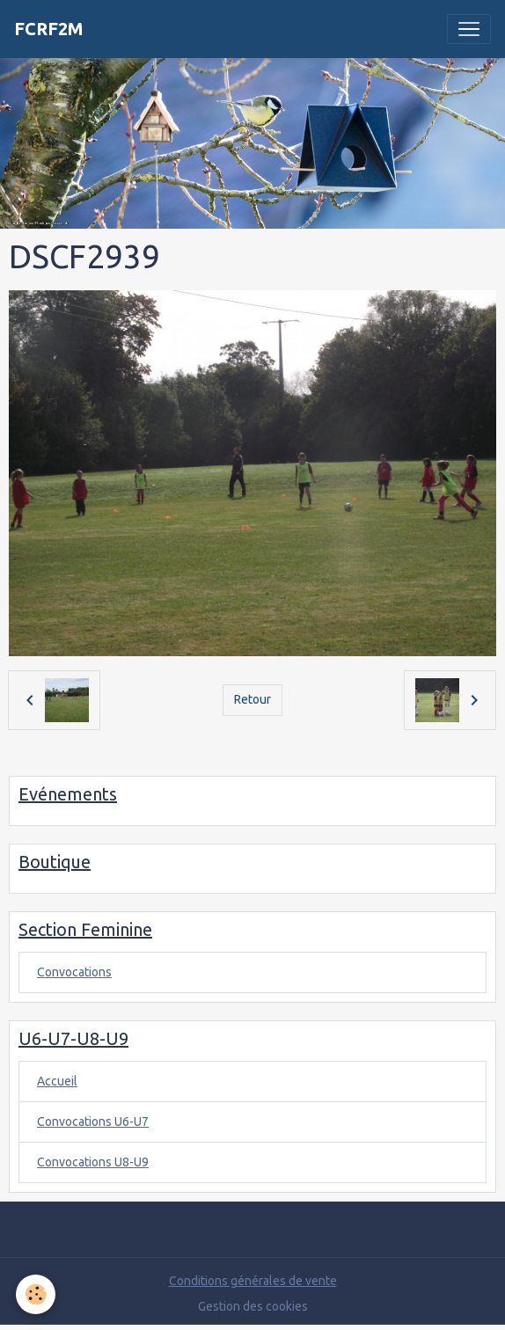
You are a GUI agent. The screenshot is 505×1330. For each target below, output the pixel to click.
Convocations (74, 972)
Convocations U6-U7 (93, 1121)
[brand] (49, 29)
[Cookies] (35, 1294)
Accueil (57, 1081)
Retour (252, 699)
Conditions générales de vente (253, 1281)
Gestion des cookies (253, 1306)
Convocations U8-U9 (93, 1162)
